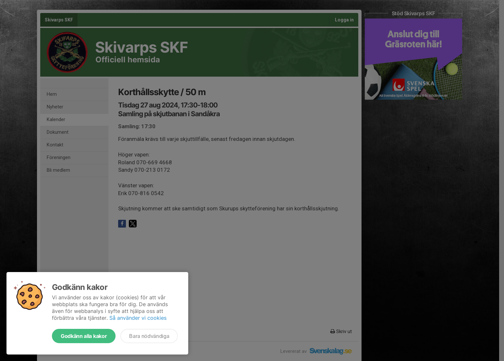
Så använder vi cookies (137, 318)
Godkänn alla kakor (84, 336)
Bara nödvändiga (149, 336)
